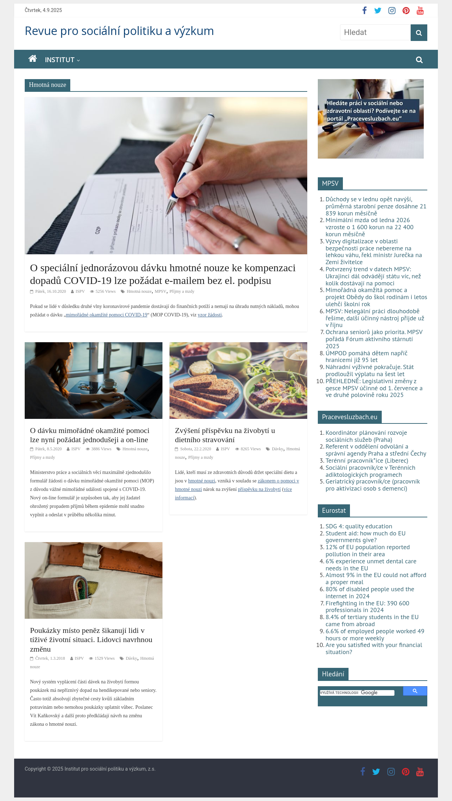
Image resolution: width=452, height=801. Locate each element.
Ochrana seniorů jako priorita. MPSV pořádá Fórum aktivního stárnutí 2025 (374, 339)
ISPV (80, 291)
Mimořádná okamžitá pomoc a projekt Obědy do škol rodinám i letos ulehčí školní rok (376, 297)
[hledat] (357, 693)
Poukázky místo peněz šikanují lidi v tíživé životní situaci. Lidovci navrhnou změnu (91, 639)
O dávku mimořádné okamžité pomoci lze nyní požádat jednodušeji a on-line (89, 435)
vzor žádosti (210, 315)
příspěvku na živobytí (259, 489)
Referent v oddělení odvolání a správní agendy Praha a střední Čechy (376, 449)
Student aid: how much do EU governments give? (366, 536)
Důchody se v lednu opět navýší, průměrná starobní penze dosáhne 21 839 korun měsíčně (376, 206)
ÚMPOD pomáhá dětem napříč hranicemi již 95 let (367, 356)
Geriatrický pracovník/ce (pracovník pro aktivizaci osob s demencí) (373, 484)
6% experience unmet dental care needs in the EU (371, 564)
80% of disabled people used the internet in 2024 (370, 592)
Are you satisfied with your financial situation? (374, 648)
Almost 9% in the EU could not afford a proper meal (376, 578)
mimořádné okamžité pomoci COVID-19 (106, 315)
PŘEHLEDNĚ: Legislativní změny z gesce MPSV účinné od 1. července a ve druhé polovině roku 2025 (374, 388)
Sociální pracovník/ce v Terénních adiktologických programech (370, 471)
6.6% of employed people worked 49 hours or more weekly (375, 634)
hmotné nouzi (201, 480)
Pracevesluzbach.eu (349, 417)
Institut (60, 59)
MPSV (160, 291)
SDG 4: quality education (359, 526)
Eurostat (334, 510)
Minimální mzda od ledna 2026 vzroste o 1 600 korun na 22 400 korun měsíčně (370, 227)
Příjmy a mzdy (182, 291)
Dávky (277, 448)
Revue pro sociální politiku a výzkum (119, 30)
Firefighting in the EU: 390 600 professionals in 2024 (367, 606)
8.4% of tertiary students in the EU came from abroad (372, 620)
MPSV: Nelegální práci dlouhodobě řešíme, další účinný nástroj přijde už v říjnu (375, 318)
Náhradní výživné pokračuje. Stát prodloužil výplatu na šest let (370, 370)
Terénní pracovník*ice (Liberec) (367, 460)
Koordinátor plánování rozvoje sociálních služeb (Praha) (366, 436)
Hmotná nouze (139, 291)
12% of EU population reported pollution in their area (368, 550)
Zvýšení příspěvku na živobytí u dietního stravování (225, 435)
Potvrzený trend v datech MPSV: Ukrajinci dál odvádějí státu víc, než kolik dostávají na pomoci (373, 276)
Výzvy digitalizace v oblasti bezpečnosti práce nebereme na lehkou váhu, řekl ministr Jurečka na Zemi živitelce (374, 251)
